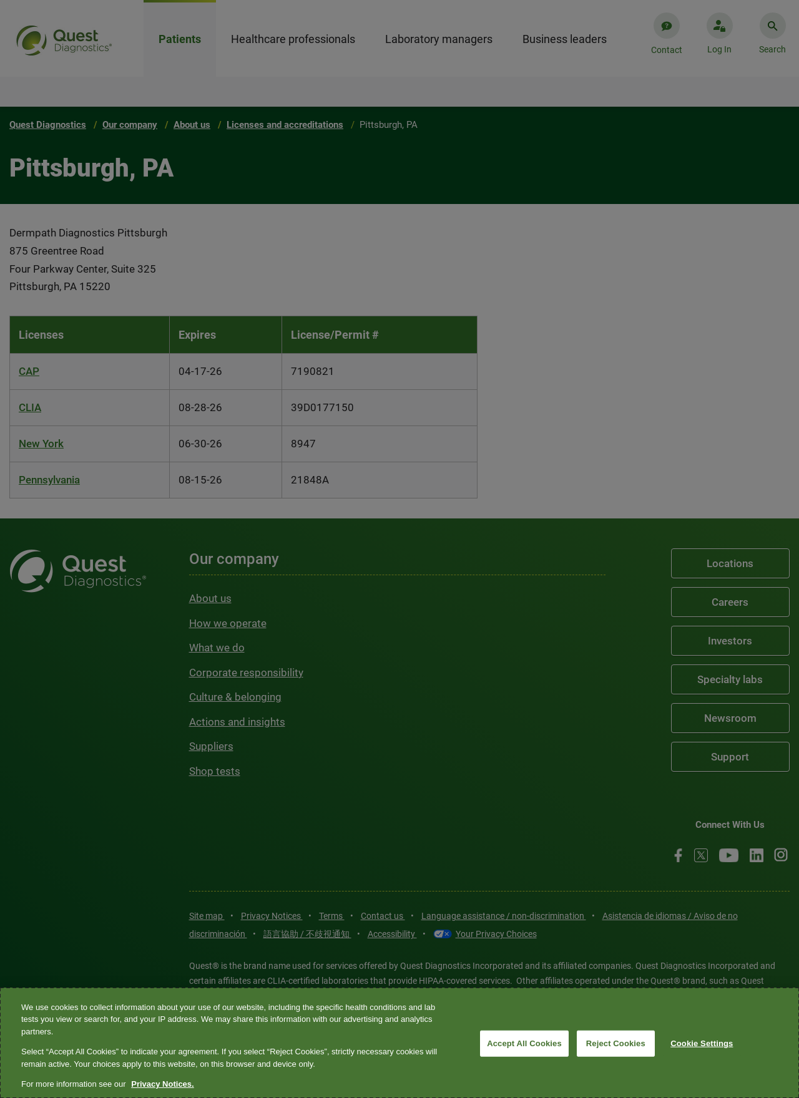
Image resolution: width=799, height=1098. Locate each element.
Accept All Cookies (524, 1043)
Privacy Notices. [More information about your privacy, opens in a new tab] (162, 1084)
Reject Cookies (615, 1043)
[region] (399, 1043)
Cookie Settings (701, 1043)
